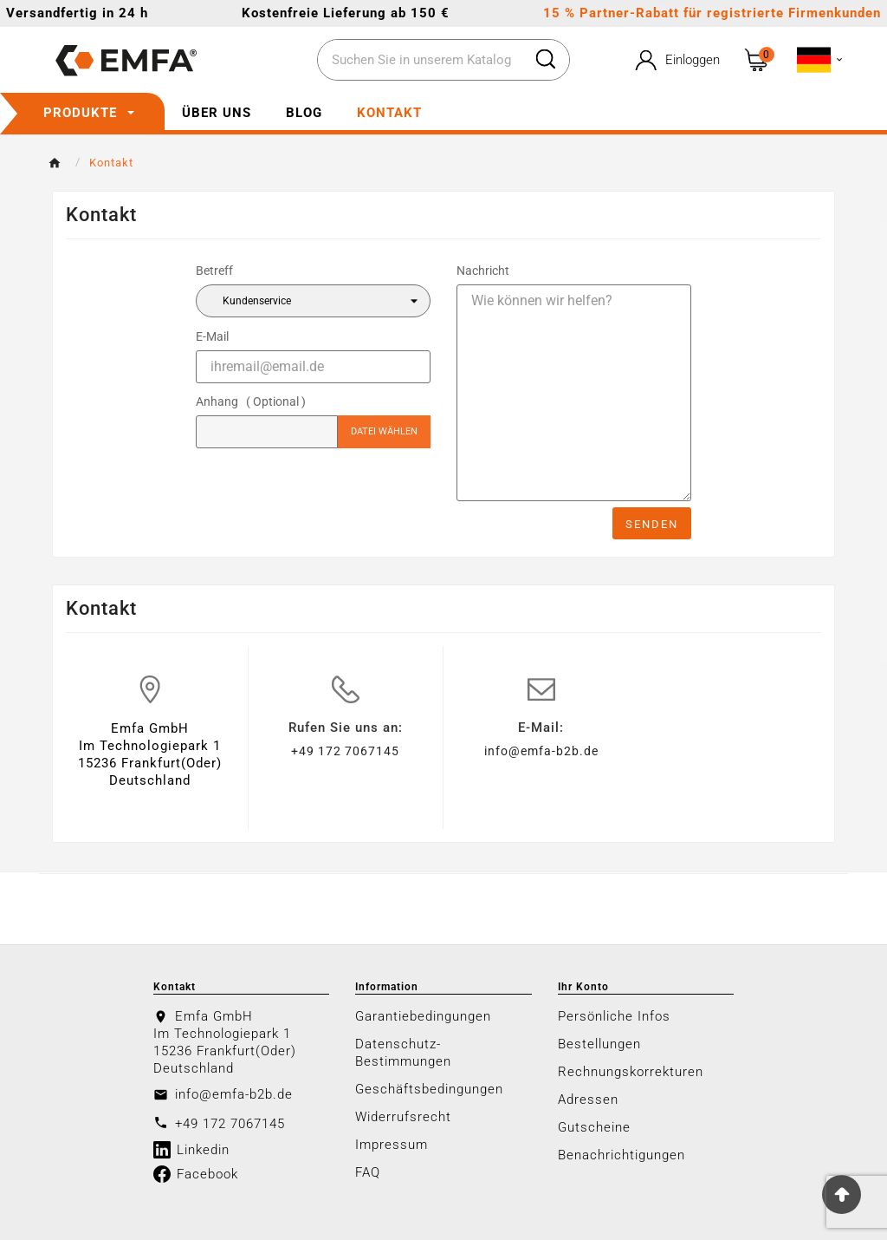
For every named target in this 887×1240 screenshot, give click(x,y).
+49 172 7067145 (345, 751)
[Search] (545, 59)
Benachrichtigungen (621, 1155)
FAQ (367, 1172)
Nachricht (482, 270)
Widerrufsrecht (403, 1117)
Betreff (214, 270)
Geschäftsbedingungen (429, 1089)
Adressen (588, 1099)
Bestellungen (599, 1044)
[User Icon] (675, 60)
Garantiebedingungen (423, 1016)
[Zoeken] (419, 61)
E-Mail (212, 336)
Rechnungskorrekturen (630, 1072)
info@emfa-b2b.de (541, 751)
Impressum (391, 1144)
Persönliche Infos (614, 1016)
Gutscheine (594, 1127)
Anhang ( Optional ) (251, 401)
